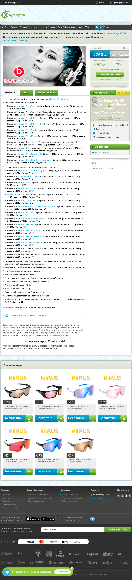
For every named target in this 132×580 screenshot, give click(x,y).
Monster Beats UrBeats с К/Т (30, 124)
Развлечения (36, 27)
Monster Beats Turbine (28, 130)
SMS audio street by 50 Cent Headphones (37, 206)
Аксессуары (97, 168)
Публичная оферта (70, 501)
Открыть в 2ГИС (122, 118)
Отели (53, 27)
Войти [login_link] (101, 2)
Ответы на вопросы (10, 507)
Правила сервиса (9, 504)
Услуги (107, 27)
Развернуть (122, 93)
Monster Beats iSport (27, 136)
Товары (99, 27)
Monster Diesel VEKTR (28, 200)
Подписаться (62, 572)
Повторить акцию (110, 74)
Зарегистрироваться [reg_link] (120, 2)
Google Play (48, 519)
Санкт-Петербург (10, 2)
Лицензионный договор (72, 498)
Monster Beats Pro (26, 224)
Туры (61, 27)
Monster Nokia (24, 182)
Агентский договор (70, 494)
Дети (46, 27)
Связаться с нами (98, 498)
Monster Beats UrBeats (28, 118)
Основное (10, 92)
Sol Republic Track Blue (28, 176)
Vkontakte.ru (122, 495)
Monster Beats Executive (29, 230)
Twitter (126, 495)
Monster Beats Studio (27, 188)
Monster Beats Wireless (28, 236)
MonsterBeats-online (60, 99)
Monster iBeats (24, 148)
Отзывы (26, 92)
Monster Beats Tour (26, 106)
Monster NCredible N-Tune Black (33, 218)
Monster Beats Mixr (26, 212)
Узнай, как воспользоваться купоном (28, 315)
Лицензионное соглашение (105, 119)
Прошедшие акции (36, 501)
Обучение (89, 27)
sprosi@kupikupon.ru (100, 494)
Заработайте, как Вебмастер (40, 498)
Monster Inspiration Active (30, 242)
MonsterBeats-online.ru (104, 152)
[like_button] (124, 48)
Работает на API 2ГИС (107, 117)
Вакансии (6, 501)
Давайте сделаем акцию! (38, 494)
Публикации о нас (9, 498)
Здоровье (24, 27)
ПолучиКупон (71, 27)
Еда (7, 27)
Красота (14, 27)
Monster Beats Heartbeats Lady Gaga (35, 160)
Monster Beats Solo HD (28, 170)
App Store (33, 519)
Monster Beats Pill (15, 194)
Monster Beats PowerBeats (30, 154)
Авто (81, 27)
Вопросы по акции (47, 92)
